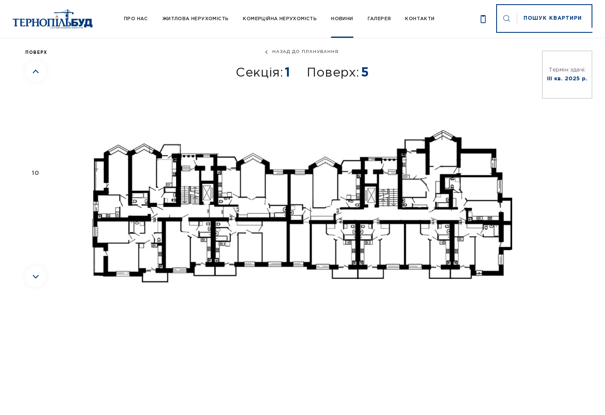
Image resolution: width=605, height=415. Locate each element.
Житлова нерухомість (195, 19)
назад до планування (305, 52)
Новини (342, 19)
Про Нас (136, 19)
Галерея (379, 19)
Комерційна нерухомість (280, 19)
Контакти (419, 19)
